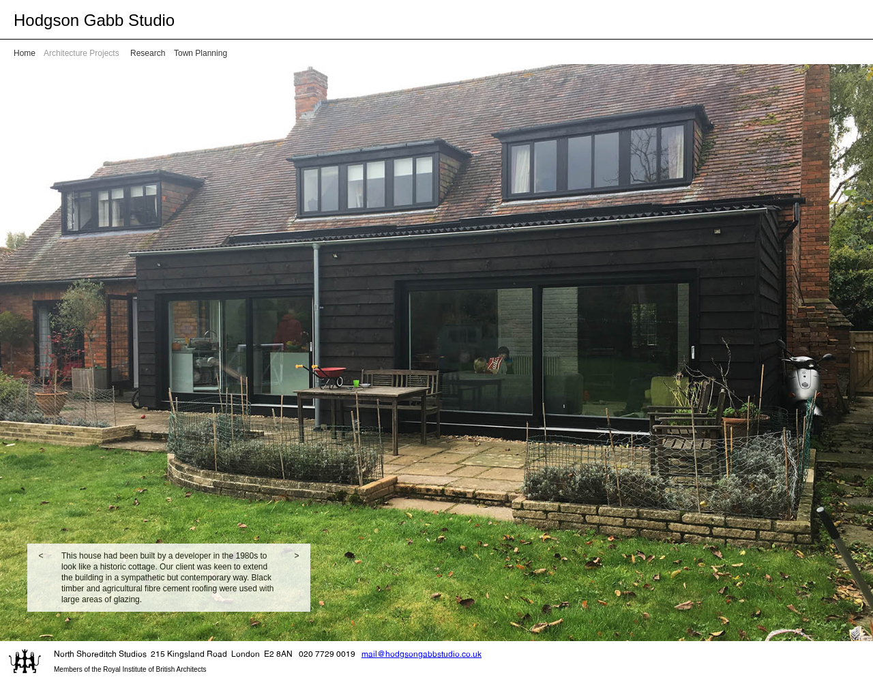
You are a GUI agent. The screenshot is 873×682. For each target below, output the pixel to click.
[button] (41, 578)
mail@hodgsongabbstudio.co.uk (421, 654)
